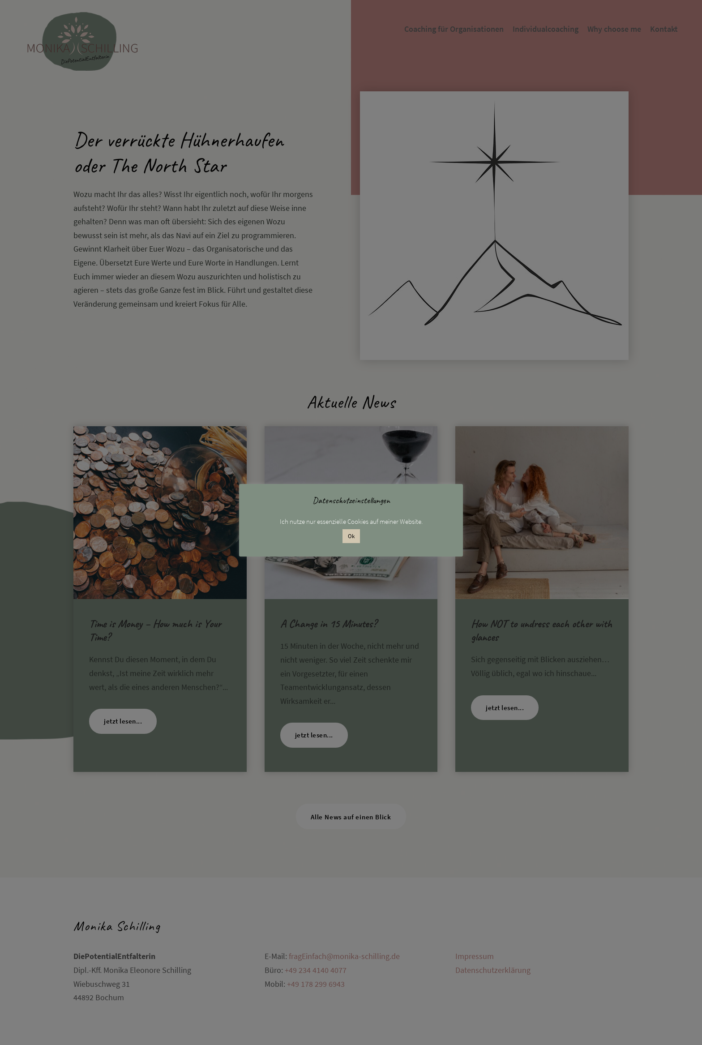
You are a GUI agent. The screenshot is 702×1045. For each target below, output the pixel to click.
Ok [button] (351, 536)
